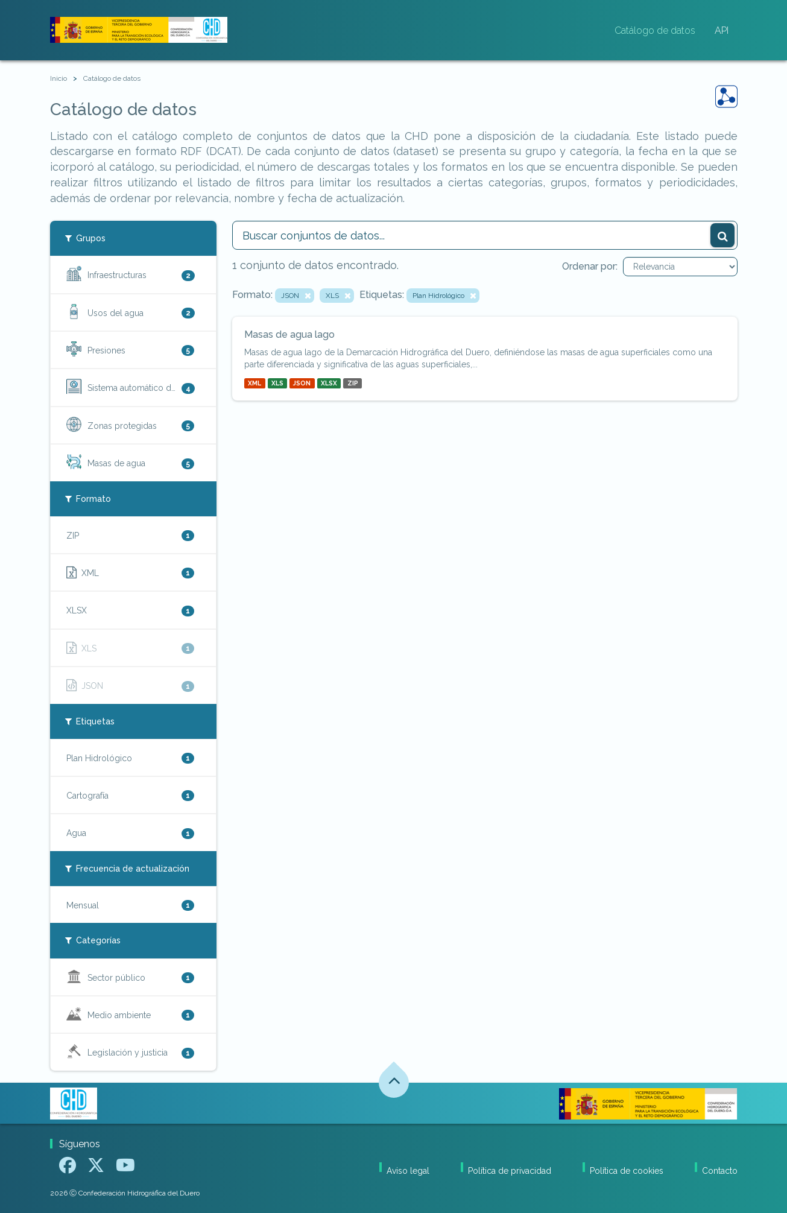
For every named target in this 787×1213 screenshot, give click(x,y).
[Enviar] (722, 235)
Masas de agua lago (289, 334)
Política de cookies (626, 1171)
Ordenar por (589, 266)
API (722, 30)
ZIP (352, 383)
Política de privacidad (509, 1171)
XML (254, 383)
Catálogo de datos (655, 30)
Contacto (720, 1171)
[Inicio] (58, 79)
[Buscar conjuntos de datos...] (485, 235)
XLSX (329, 383)
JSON (302, 383)
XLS (277, 383)
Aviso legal (408, 1171)
